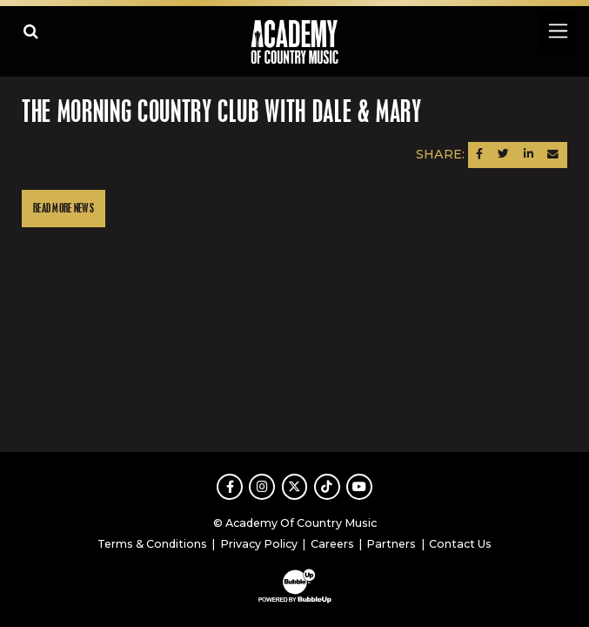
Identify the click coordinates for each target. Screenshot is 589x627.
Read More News (63, 208)
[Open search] (31, 31)
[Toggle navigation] (557, 31)
